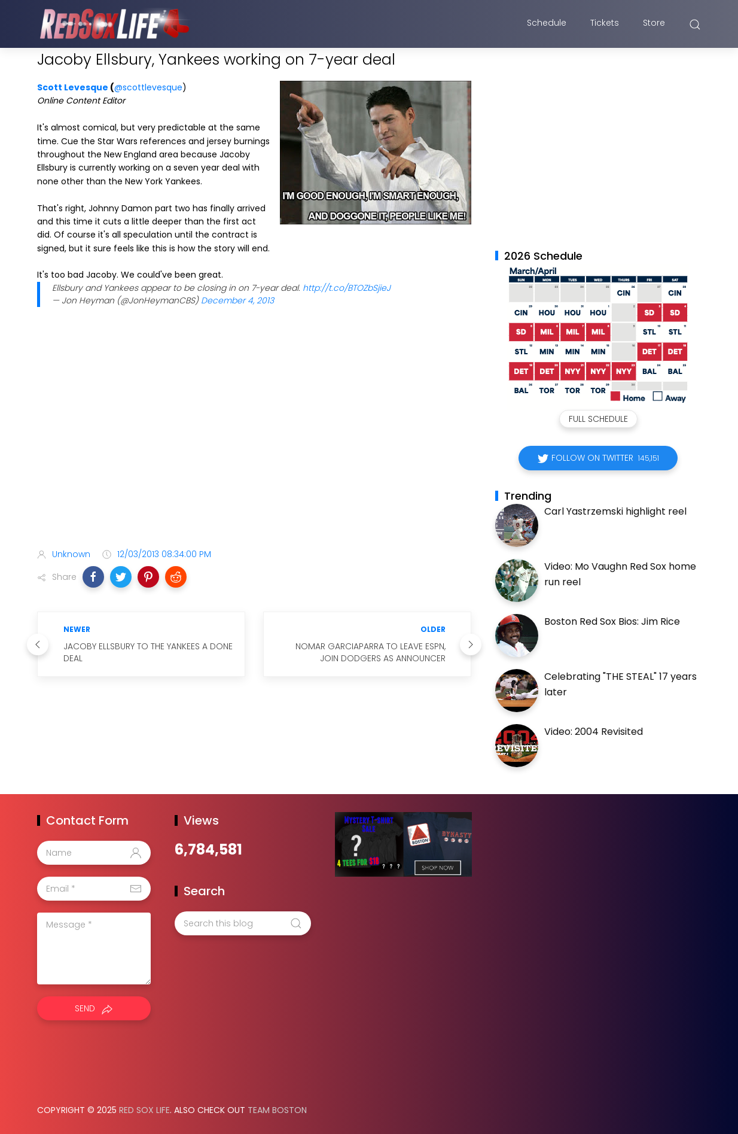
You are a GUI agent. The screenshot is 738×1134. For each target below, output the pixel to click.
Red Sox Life (144, 1110)
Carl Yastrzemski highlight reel (615, 511)
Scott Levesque (72, 87)
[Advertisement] (254, 444)
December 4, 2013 (237, 300)
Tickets (604, 26)
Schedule (546, 26)
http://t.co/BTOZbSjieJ (347, 288)
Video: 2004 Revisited (593, 731)
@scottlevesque (148, 87)
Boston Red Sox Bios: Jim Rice (612, 621)
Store (654, 26)
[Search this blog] (243, 923)
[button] (93, 577)
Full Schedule (598, 419)
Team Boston (277, 1110)
